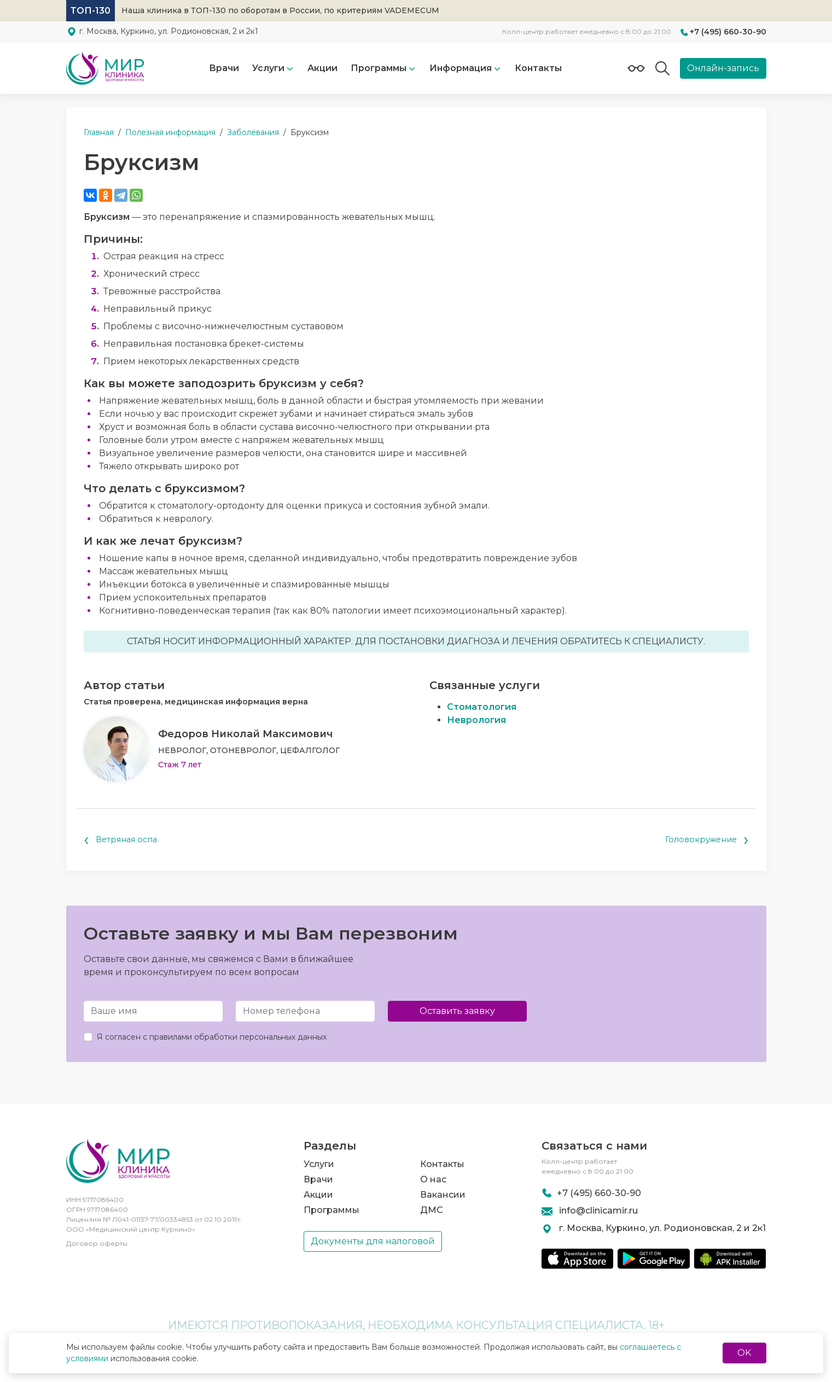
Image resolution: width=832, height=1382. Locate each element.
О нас (433, 1174)
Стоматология (481, 707)
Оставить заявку (457, 1012)
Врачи (224, 68)
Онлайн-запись (723, 68)
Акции (322, 68)
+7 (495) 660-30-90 (728, 32)
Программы (331, 1204)
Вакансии (443, 1189)
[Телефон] (305, 1012)
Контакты (538, 68)
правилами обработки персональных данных (238, 1038)
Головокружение (704, 840)
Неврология (476, 720)
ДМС (431, 1204)
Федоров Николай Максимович (245, 733)
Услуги (268, 68)
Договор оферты (96, 1243)
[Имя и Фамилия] (153, 1012)
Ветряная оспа (123, 840)
